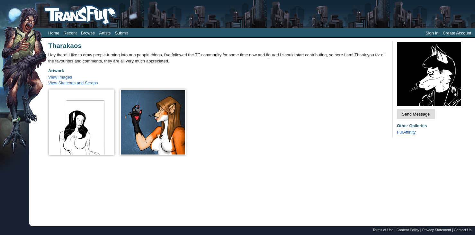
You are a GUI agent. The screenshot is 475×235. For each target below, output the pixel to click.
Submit (121, 33)
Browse (88, 33)
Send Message (416, 114)
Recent (70, 33)
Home (53, 33)
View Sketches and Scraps (73, 82)
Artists (105, 33)
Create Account (457, 33)
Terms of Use (382, 230)
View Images (60, 77)
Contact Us (462, 230)
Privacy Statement (436, 230)
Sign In (432, 33)
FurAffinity (406, 132)
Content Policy (407, 230)
